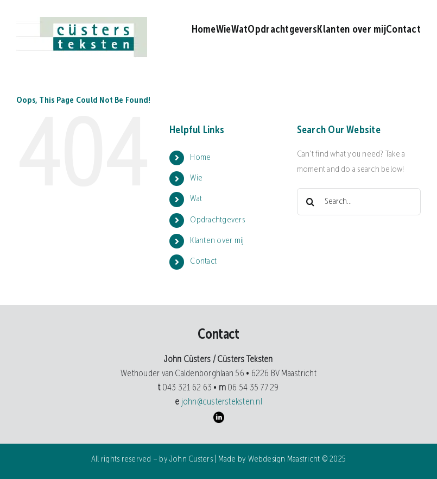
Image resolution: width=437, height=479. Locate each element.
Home (200, 157)
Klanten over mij (217, 241)
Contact (203, 261)
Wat (196, 199)
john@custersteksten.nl (220, 402)
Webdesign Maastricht (284, 459)
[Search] (310, 201)
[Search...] (359, 201)
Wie (196, 178)
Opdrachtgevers (217, 220)
